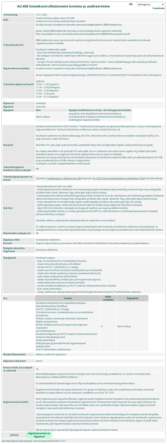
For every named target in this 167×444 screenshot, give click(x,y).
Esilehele (14, 435)
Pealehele (159, 8)
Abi (131, 3)
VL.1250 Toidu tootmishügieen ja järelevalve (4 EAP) (119, 178)
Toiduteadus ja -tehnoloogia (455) (64, 178)
